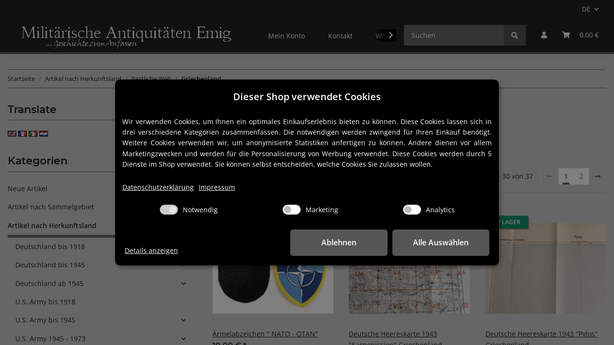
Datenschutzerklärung (158, 187)
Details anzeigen (151, 250)
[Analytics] (412, 210)
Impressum (217, 187)
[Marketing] (292, 210)
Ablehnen (340, 242)
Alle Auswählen (441, 242)
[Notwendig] (169, 210)
